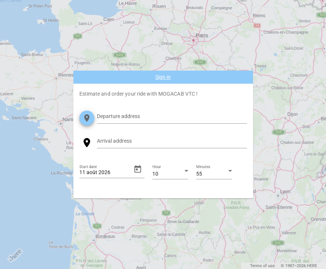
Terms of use (262, 265)
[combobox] (172, 118)
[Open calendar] (137, 169)
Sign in (163, 77)
